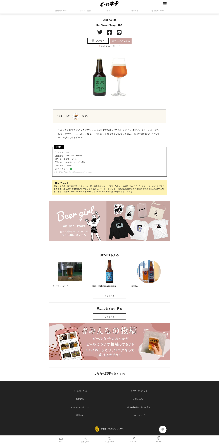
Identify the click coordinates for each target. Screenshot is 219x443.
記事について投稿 (121, 40)
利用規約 (80, 399)
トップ (109, 11)
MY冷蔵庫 (158, 437)
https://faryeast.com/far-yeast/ (80, 172)
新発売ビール (61, 11)
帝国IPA (134, 286)
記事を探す (85, 437)
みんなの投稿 (109, 437)
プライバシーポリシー (80, 407)
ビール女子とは (80, 391)
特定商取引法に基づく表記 (138, 407)
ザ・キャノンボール (60, 286)
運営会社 (80, 415)
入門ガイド (134, 11)
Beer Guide (109, 19)
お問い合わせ (139, 399)
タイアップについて (139, 391)
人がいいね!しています (109, 46)
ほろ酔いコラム (158, 11)
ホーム (61, 437)
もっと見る (109, 296)
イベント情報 (85, 11)
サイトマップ (139, 415)
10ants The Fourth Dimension (104, 286)
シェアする (134, 437)
